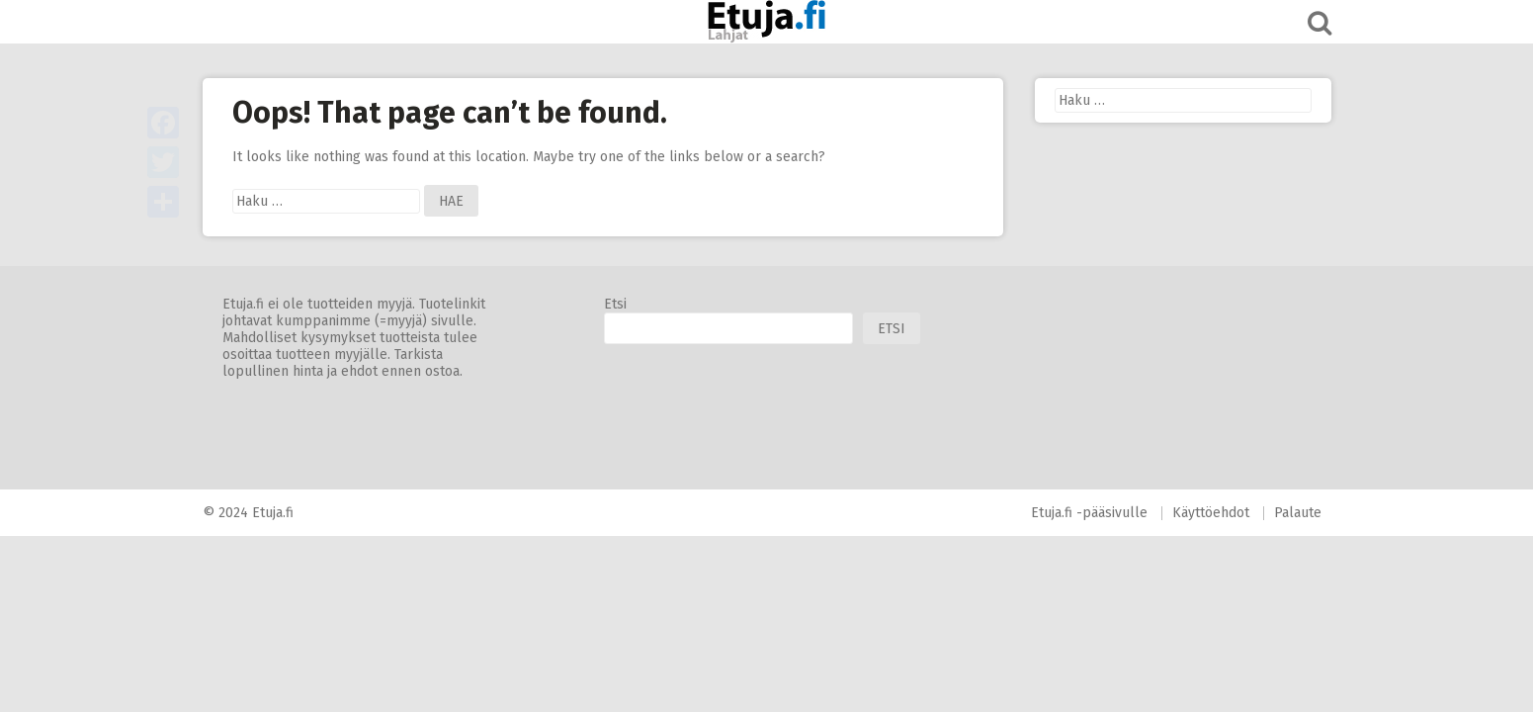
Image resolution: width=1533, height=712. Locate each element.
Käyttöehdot (1210, 512)
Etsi (615, 304)
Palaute (1297, 512)
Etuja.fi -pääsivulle (1089, 512)
